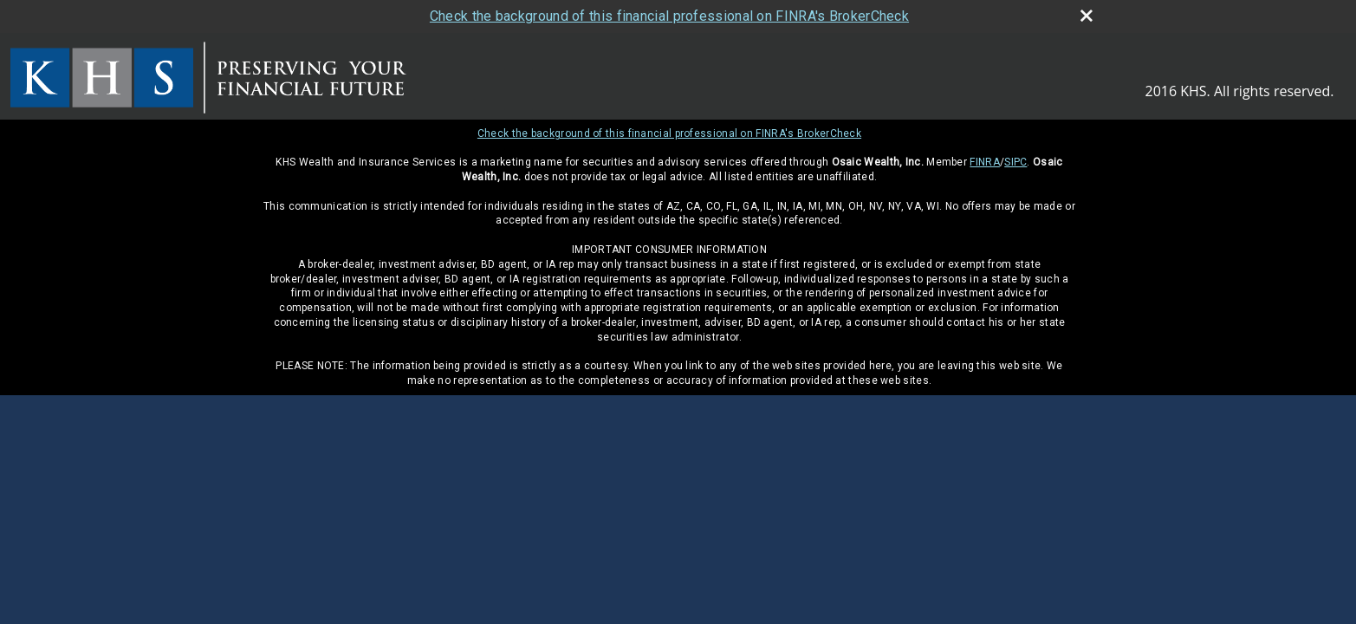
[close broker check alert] (1086, 16)
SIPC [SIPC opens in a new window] (1015, 162)
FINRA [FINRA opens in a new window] (985, 162)
